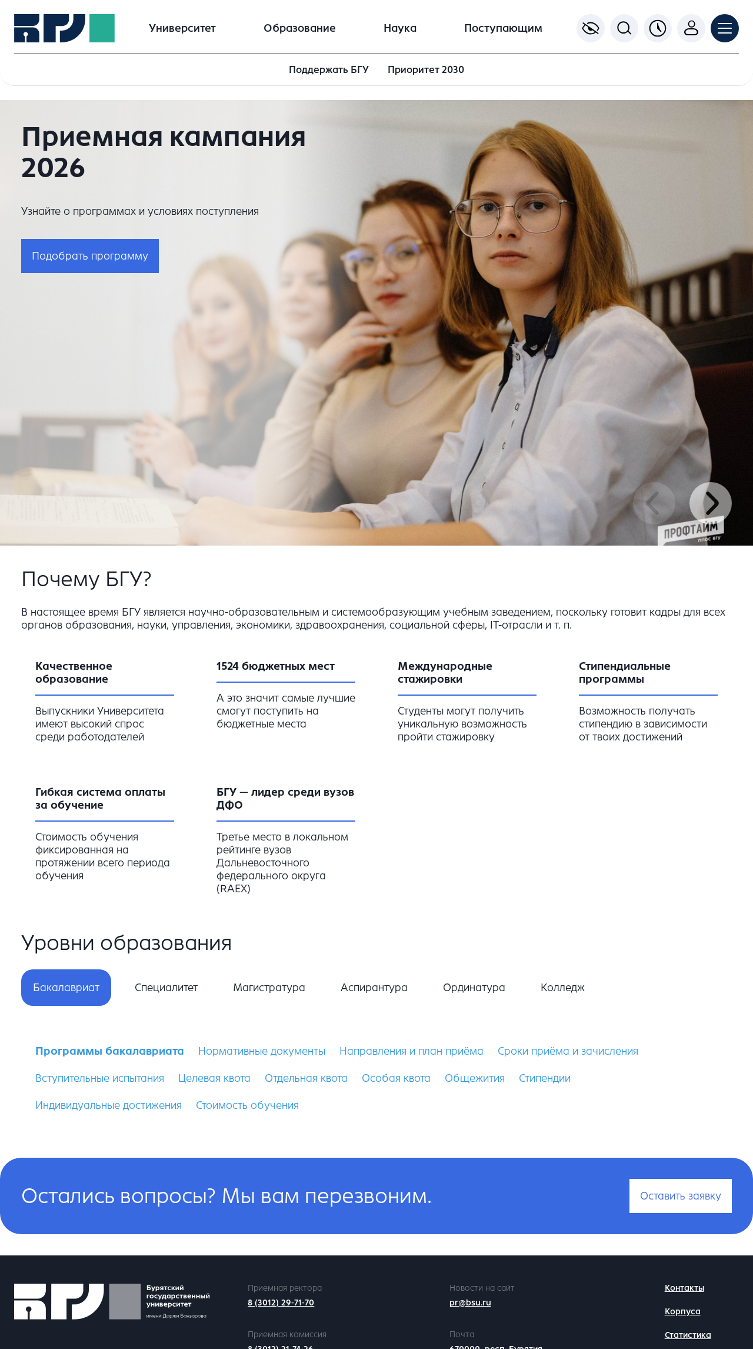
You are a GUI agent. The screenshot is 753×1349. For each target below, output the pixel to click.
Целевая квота (214, 1078)
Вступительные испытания (99, 1078)
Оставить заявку (680, 1196)
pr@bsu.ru (470, 1302)
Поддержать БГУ (329, 70)
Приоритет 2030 (426, 70)
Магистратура (269, 988)
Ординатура (474, 988)
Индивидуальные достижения (108, 1105)
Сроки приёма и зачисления (568, 1051)
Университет (182, 28)
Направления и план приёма (411, 1051)
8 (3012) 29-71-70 (281, 1302)
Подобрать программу (90, 256)
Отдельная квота (306, 1078)
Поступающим (503, 28)
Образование (300, 28)
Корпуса (683, 1311)
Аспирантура (374, 988)
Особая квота (396, 1078)
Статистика (688, 1335)
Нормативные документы (261, 1051)
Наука (400, 28)
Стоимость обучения (247, 1105)
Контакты (684, 1288)
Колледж (563, 988)
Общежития (475, 1078)
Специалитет (166, 988)
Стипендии (545, 1078)
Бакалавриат (66, 988)
